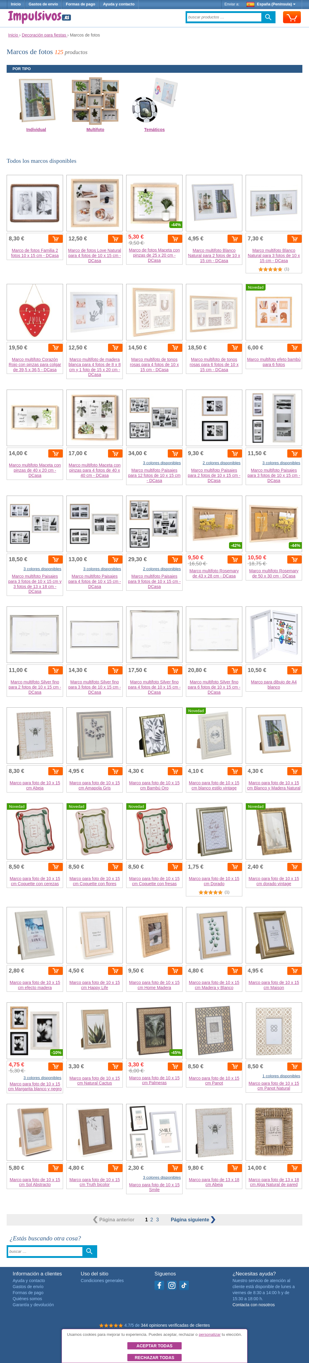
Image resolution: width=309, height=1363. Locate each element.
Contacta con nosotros (253, 1304)
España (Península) (271, 4)
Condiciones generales (102, 1280)
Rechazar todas (154, 1357)
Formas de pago (80, 4)
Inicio (16, 4)
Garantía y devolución (33, 1304)
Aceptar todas (154, 1345)
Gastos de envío (43, 4)
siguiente (193, 1220)
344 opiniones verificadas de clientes (175, 1325)
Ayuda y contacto (119, 4)
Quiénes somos (27, 1298)
